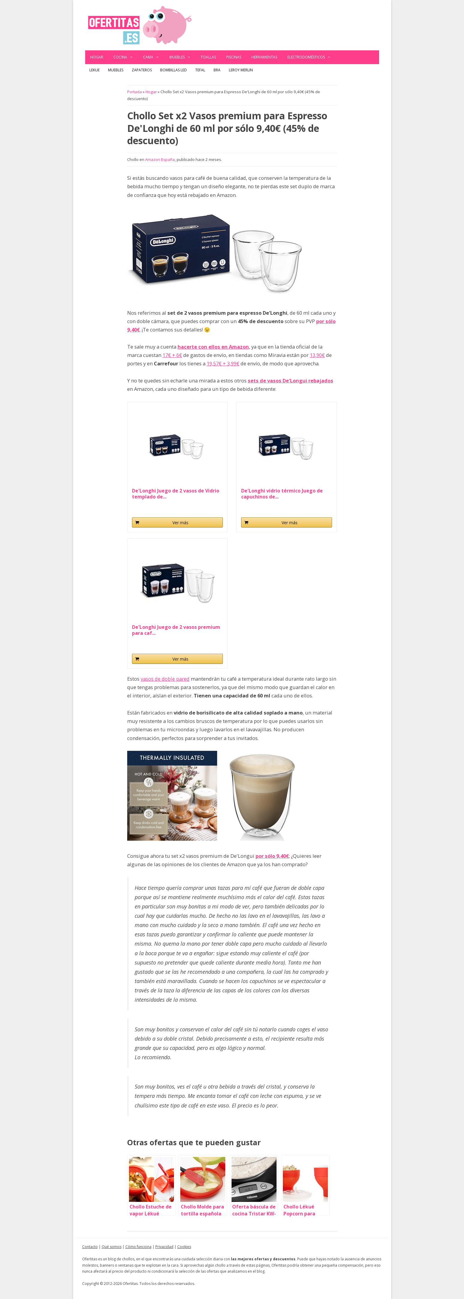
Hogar (96, 57)
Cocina (125, 57)
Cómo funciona (138, 1246)
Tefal (200, 70)
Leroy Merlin (241, 70)
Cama (153, 57)
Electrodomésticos (311, 57)
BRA (217, 70)
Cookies (184, 1246)
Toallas (208, 57)
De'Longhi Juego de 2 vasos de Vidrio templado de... (175, 494)
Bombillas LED (173, 70)
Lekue (94, 70)
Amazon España (160, 159)
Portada (134, 91)
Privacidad (164, 1246)
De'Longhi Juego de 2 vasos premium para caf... (176, 630)
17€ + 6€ (172, 355)
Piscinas (233, 57)
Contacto (90, 1246)
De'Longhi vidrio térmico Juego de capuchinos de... (282, 494)
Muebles (182, 57)
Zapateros (142, 70)
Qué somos (111, 1246)
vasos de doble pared (165, 678)
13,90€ (317, 355)
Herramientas (264, 57)
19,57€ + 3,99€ (223, 363)
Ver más (180, 522)
